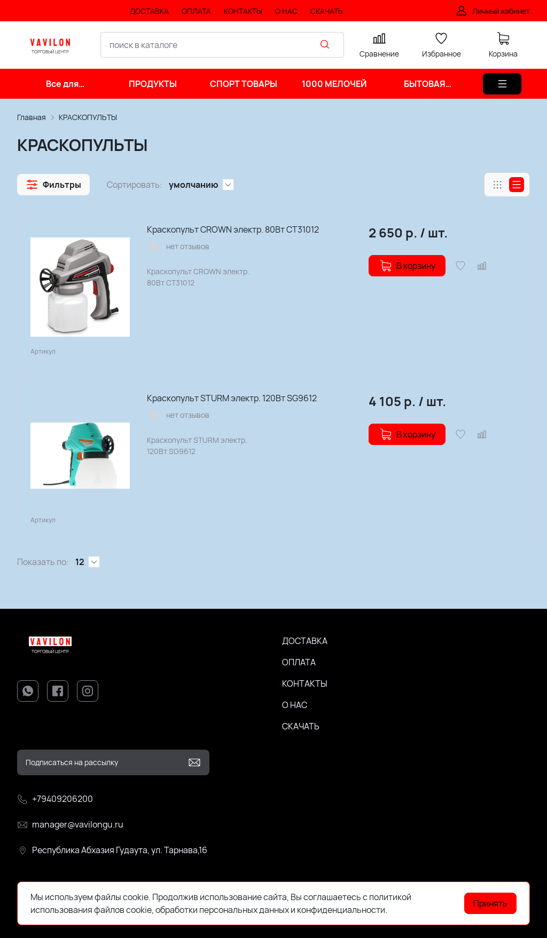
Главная (31, 117)
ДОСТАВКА (304, 641)
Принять (490, 903)
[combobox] (222, 45)
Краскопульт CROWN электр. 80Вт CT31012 (233, 229)
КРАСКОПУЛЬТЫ (88, 117)
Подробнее (411, 910)
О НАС (294, 705)
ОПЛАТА (299, 662)
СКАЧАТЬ (300, 726)
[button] (53, 184)
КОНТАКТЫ (304, 683)
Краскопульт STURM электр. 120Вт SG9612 (232, 398)
